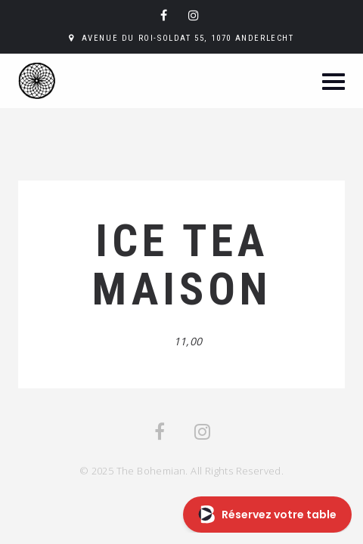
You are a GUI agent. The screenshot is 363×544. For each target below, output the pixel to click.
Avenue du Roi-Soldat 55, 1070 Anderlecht (188, 38)
